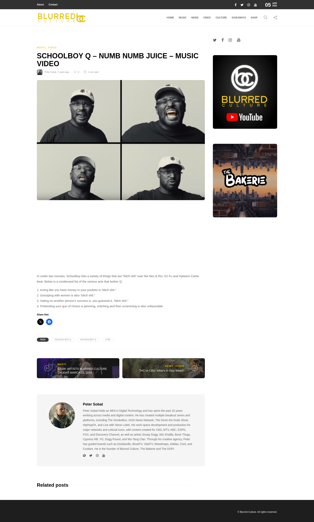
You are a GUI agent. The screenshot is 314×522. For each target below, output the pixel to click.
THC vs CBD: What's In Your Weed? (161, 370)
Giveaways (239, 17)
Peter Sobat (50, 72)
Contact (53, 4)
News (194, 17)
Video (207, 17)
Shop (254, 17)
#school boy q (63, 340)
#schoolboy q (88, 340)
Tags (42, 340)
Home (170, 17)
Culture (221, 17)
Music (183, 17)
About (40, 4)
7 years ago (63, 72)
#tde (108, 340)
